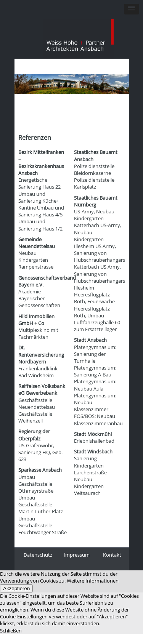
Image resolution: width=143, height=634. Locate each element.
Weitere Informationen (93, 580)
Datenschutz (38, 554)
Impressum (77, 554)
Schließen (11, 630)
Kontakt (112, 554)
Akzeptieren (16, 588)
